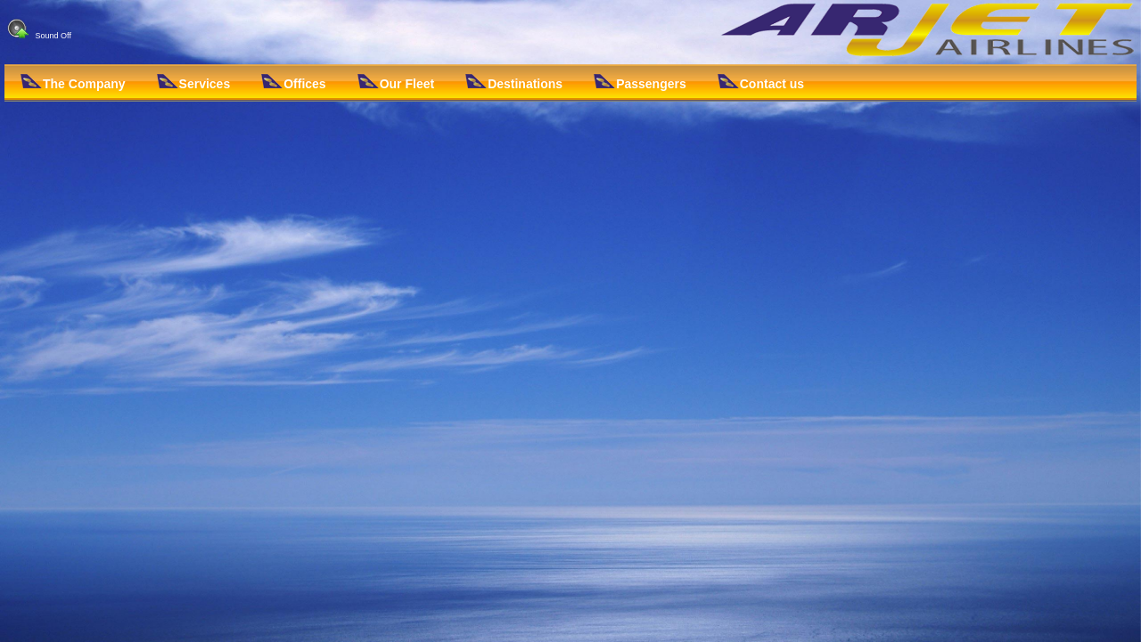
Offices (293, 82)
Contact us (761, 82)
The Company (73, 82)
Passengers (640, 82)
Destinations (513, 82)
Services (194, 82)
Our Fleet (395, 82)
